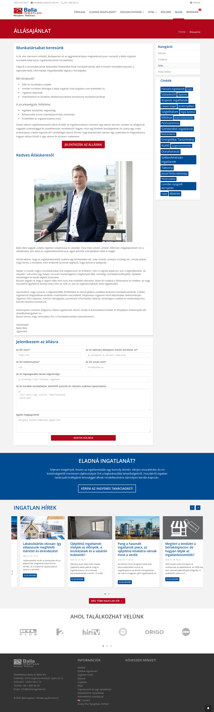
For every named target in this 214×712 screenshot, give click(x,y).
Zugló (189, 89)
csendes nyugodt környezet (172, 186)
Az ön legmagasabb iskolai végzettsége (38, 374)
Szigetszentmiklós (181, 145)
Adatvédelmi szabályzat (90, 696)
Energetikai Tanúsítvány (177, 139)
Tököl (164, 193)
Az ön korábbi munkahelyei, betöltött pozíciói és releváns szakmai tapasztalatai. (61, 386)
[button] (208, 708)
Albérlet (175, 193)
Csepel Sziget (168, 106)
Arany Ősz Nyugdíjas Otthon (93, 703)
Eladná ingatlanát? (102, 12)
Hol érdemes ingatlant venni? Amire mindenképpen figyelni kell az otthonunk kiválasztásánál (33, 551)
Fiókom (195, 2)
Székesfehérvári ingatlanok (172, 160)
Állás (178, 12)
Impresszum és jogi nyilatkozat (94, 689)
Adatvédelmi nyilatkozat (91, 692)
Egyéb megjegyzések (27, 414)
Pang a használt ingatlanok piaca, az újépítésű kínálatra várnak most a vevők (178, 549)
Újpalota (182, 94)
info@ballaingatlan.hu (44, 2)
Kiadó (165, 145)
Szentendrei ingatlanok (177, 129)
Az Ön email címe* (96, 361)
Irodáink (193, 11)
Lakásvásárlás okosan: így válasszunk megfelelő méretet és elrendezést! (83, 547)
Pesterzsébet (168, 178)
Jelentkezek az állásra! (83, 144)
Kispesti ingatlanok (174, 100)
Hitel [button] (152, 12)
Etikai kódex (164, 71)
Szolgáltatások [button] (132, 12)
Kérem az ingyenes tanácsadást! (107, 488)
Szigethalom (169, 112)
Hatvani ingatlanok (173, 89)
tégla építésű (188, 111)
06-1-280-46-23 (69, 2)
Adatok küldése (83, 437)
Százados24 (168, 94)
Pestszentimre (170, 123)
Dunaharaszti (170, 151)
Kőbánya (166, 117)
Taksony (167, 168)
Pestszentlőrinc (168, 134)
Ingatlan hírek (35, 507)
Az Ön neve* (23, 349)
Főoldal (79, 12)
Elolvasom (23, 583)
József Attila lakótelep (174, 173)
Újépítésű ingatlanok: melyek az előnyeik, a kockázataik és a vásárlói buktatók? (129, 549)
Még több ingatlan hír (107, 600)
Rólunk (166, 12)
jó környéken (186, 106)
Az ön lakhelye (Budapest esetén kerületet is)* (112, 349)
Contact (84, 700)
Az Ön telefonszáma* (28, 361)
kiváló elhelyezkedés (184, 117)
